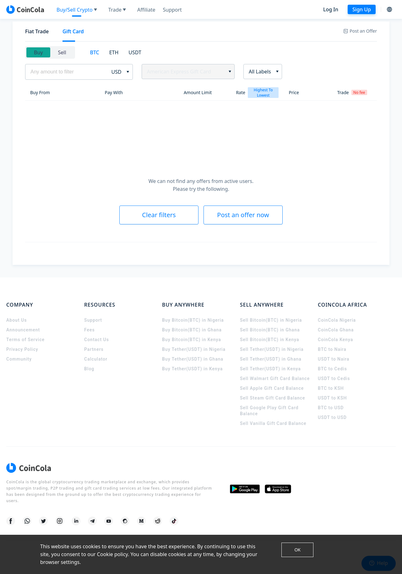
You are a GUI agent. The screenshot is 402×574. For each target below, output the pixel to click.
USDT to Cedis (334, 378)
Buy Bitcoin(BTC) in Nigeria (193, 320)
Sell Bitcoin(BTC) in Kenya (269, 339)
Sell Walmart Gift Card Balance (275, 378)
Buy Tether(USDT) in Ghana (192, 359)
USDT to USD (332, 417)
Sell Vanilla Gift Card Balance (273, 423)
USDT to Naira (333, 359)
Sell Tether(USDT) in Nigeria (272, 349)
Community (19, 359)
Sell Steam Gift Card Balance (272, 397)
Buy (38, 52)
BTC (94, 52)
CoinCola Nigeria (337, 320)
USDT (134, 52)
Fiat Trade (37, 31)
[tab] (37, 31)
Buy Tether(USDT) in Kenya (192, 368)
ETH (114, 52)
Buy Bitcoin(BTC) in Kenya (191, 339)
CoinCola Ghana (336, 329)
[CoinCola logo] (25, 9)
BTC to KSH (331, 388)
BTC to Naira (332, 349)
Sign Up (361, 9)
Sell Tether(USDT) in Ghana (271, 359)
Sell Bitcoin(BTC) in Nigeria (271, 320)
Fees (89, 329)
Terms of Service (25, 339)
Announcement (23, 329)
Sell (62, 52)
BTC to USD (331, 407)
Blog (89, 368)
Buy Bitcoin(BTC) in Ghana (192, 329)
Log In (330, 9)
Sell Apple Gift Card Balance (272, 388)
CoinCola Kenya (335, 339)
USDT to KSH (332, 397)
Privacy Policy (22, 349)
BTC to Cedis (332, 368)
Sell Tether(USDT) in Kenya (270, 368)
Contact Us (96, 339)
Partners (94, 349)
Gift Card (73, 31)
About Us (16, 320)
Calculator (95, 359)
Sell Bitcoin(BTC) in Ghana (270, 329)
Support (93, 320)
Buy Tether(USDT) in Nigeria (193, 349)
